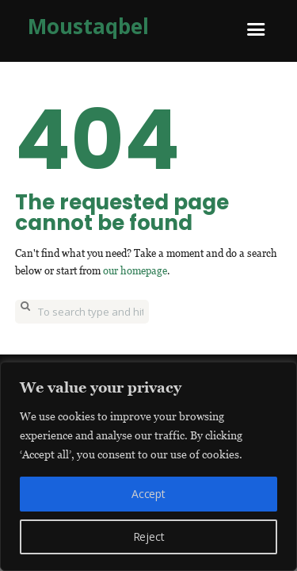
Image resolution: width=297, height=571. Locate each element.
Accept (148, 493)
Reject (149, 536)
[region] (148, 466)
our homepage (135, 270)
